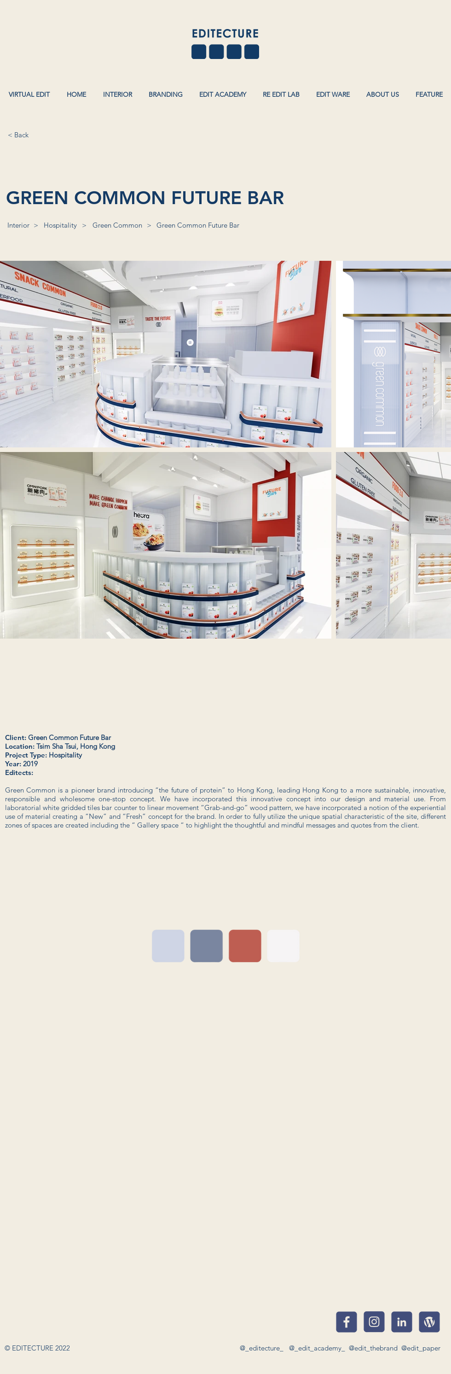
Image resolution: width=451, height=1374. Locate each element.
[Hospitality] (60, 225)
